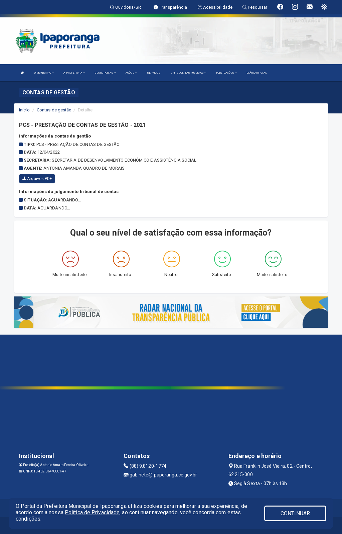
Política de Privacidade (92, 512)
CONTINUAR (295, 513)
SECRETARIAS (105, 72)
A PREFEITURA (73, 72)
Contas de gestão (54, 109)
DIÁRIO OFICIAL (256, 72)
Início (24, 109)
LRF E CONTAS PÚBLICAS (188, 72)
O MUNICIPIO (43, 72)
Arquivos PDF (37, 178)
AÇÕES (131, 72)
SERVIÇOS (154, 72)
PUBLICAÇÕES (226, 72)
